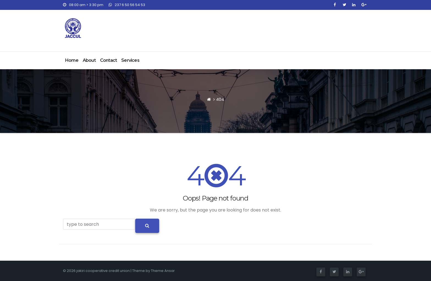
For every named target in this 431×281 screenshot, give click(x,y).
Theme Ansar (163, 270)
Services (130, 60)
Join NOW (346, 26)
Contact (108, 60)
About (89, 60)
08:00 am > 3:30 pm (83, 4)
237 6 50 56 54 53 (127, 4)
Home (71, 60)
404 (220, 99)
